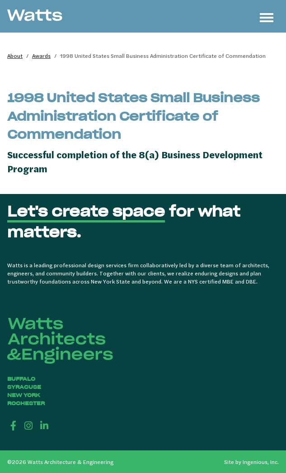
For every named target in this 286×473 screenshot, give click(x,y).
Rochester (26, 403)
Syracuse (24, 386)
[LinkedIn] (44, 425)
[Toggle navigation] (266, 16)
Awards (41, 56)
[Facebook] (13, 425)
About (15, 56)
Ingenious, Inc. (261, 462)
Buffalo (21, 378)
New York (23, 395)
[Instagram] (28, 425)
